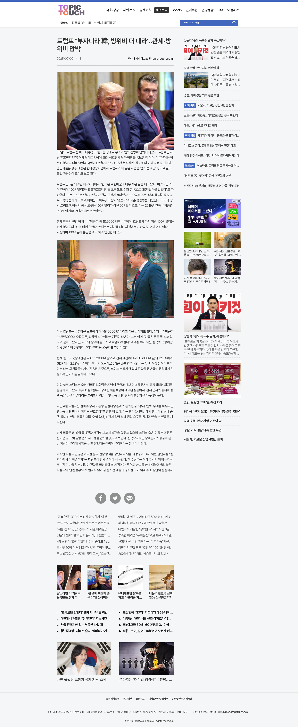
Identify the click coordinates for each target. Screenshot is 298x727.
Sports (177, 10)
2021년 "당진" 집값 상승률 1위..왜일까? (143, 554)
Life (220, 10)
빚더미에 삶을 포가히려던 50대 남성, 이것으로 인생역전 (146, 517)
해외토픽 (161, 10)
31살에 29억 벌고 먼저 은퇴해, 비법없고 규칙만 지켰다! (84, 535)
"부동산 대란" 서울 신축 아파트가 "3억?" (148, 619)
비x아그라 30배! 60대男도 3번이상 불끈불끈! (148, 625)
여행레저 (233, 10)
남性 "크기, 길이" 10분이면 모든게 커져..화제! (148, 631)
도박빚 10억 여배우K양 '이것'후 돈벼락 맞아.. (84, 548)
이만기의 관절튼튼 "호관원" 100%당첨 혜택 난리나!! (146, 548)
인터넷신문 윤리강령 (182, 698)
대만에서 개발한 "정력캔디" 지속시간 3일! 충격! (146, 529)
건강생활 (208, 10)
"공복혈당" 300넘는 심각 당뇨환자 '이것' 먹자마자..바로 (84, 517)
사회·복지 (129, 10)
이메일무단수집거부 (158, 698)
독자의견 (127, 698)
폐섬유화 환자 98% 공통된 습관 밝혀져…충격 (146, 523)
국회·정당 (112, 10)
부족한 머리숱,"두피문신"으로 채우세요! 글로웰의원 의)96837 (146, 535)
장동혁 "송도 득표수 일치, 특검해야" (94, 23)
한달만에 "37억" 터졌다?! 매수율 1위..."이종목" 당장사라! (148, 612)
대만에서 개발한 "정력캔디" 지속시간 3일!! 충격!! (85, 619)
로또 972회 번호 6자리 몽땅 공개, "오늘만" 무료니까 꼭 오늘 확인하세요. (84, 554)
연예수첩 (192, 10)
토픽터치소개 (112, 698)
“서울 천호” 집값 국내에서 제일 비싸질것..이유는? (84, 529)
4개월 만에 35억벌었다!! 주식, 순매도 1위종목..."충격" (84, 541)
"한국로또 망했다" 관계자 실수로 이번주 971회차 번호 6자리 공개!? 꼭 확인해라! (84, 523)
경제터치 (145, 10)
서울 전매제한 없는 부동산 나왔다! (81, 625)
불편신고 (140, 698)
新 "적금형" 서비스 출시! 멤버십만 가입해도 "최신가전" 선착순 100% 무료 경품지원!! (85, 631)
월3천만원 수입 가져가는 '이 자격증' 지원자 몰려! (146, 541)
